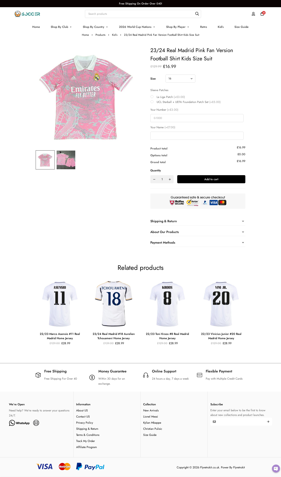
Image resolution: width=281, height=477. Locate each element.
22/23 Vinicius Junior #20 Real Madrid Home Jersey (221, 336)
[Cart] (262, 14)
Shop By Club (61, 27)
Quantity (155, 170)
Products (100, 35)
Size (153, 79)
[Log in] (253, 14)
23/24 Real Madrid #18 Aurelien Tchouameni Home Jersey (113, 336)
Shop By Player (177, 27)
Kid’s (221, 27)
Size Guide (241, 27)
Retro (203, 27)
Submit (268, 422)
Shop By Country (95, 27)
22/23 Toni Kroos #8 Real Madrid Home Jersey (167, 336)
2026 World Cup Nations (137, 27)
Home (36, 27)
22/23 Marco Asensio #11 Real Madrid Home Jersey (60, 336)
